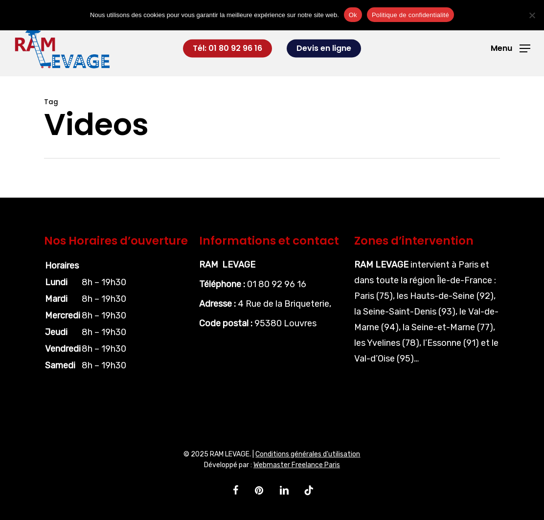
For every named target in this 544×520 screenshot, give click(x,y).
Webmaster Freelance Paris (296, 465)
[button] (510, 49)
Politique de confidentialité (410, 15)
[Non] (532, 15)
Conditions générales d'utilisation (307, 454)
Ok (353, 15)
